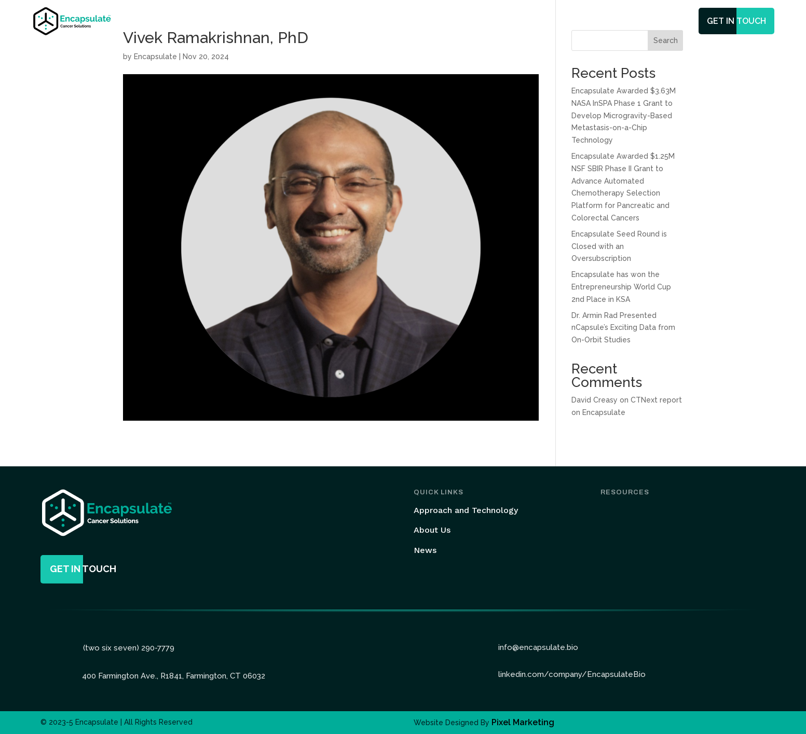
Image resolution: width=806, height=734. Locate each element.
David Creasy (594, 400)
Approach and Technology (466, 510)
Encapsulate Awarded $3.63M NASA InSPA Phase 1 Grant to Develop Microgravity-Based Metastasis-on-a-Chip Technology (623, 115)
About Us (432, 530)
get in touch (736, 21)
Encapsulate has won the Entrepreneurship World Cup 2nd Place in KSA (621, 286)
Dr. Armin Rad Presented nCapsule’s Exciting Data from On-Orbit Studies (623, 327)
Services (416, 22)
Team (466, 22)
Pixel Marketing (522, 722)
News (499, 22)
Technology (355, 22)
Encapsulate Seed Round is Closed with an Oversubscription (619, 246)
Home (308, 22)
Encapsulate (155, 56)
